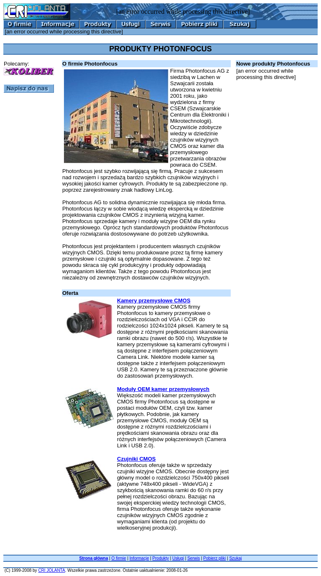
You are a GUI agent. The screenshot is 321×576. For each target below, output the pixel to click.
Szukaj (235, 558)
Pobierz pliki (214, 558)
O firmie (119, 558)
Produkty (161, 558)
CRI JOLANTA (51, 570)
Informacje (139, 558)
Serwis (193, 558)
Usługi (178, 558)
